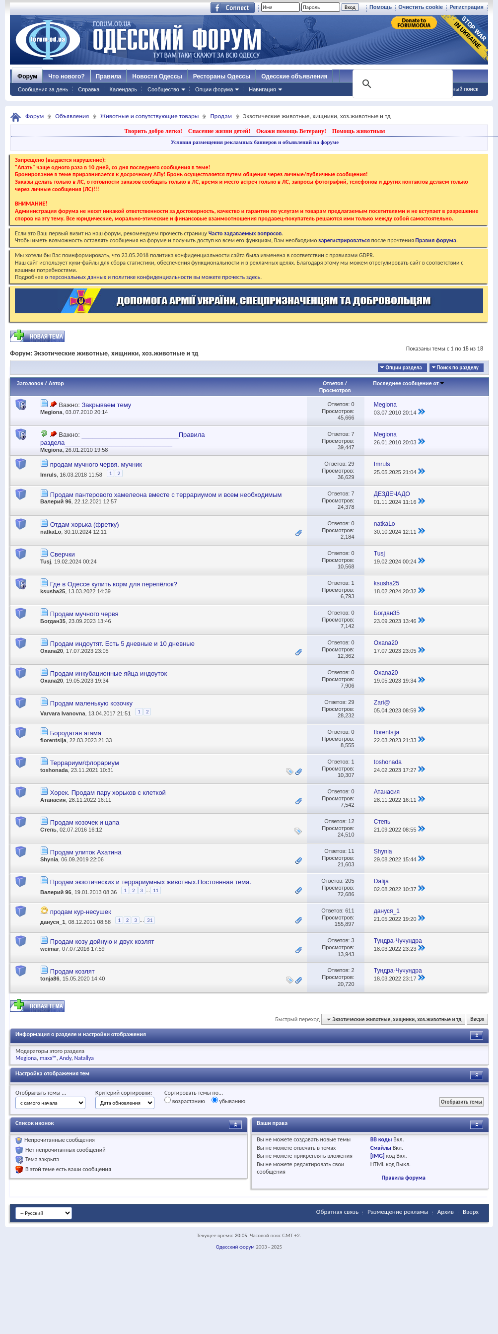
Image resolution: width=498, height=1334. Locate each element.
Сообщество (163, 89)
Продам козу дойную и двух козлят (102, 941)
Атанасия (53, 800)
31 (149, 920)
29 (351, 464)
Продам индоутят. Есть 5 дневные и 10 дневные (122, 643)
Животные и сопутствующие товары (149, 116)
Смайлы (380, 1147)
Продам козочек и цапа (85, 822)
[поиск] (402, 83)
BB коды (381, 1139)
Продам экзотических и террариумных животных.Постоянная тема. (150, 882)
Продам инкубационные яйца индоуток (108, 673)
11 (351, 851)
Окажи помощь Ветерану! (291, 131)
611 (349, 910)
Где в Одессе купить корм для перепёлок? (113, 584)
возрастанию (184, 1101)
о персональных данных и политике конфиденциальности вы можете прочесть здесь (152, 277)
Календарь (123, 89)
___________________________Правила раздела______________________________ (122, 438)
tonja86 (50, 979)
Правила (109, 76)
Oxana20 (51, 651)
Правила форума (403, 1177)
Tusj (45, 561)
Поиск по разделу (458, 367)
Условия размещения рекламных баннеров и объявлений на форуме (255, 142)
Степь (48, 830)
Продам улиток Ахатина (86, 852)
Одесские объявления (294, 76)
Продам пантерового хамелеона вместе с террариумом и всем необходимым (166, 494)
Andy (65, 1057)
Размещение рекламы (397, 1211)
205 (349, 881)
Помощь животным (358, 131)
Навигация (262, 89)
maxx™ (48, 1057)
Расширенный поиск (452, 89)
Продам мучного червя (84, 614)
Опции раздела (403, 367)
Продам (221, 116)
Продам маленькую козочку (91, 703)
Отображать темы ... (40, 1092)
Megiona (51, 412)
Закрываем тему (106, 405)
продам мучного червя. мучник (96, 464)
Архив (445, 1211)
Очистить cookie (420, 7)
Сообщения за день (43, 89)
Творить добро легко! (153, 131)
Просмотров (335, 390)
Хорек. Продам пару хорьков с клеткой (108, 792)
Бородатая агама (75, 733)
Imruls (48, 475)
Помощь (380, 7)
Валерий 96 (55, 501)
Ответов (333, 383)
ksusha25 (52, 591)
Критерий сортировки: (123, 1092)
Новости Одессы (157, 76)
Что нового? (66, 76)
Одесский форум (235, 1247)
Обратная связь (337, 1211)
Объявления (72, 116)
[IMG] (377, 1155)
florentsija (53, 740)
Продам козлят (72, 971)
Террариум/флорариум (84, 763)
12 (351, 821)
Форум (27, 76)
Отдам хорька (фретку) (84, 524)
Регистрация (466, 7)
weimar (49, 949)
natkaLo (50, 532)
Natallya (84, 1057)
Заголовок (30, 383)
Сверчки (62, 554)
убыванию (229, 1101)
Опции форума (214, 89)
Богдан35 (53, 621)
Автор (56, 383)
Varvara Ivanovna (62, 713)
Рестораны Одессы (222, 76)
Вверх (477, 1019)
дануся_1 (52, 922)
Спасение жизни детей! (219, 131)
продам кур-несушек (80, 911)
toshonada (54, 770)
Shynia (49, 859)
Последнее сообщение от (408, 383)
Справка (88, 89)
